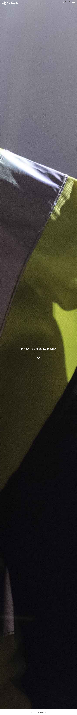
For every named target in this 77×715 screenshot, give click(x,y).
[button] (71, 3)
